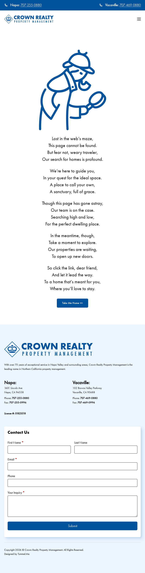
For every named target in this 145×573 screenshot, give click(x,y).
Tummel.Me (23, 554)
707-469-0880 (130, 5)
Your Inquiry (16, 492)
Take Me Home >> (72, 303)
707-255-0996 (17, 402)
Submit (72, 526)
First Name (15, 442)
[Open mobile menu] (139, 19)
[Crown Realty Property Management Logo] (29, 19)
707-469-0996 (86, 402)
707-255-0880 (31, 5)
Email (12, 459)
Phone (11, 476)
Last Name (80, 442)
